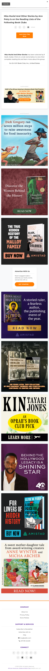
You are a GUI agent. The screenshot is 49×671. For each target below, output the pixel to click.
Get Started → (24, 284)
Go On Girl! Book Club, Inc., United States (24, 63)
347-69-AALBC (24, 641)
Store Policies (24, 618)
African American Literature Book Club (19, 668)
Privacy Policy (24, 615)
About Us (24, 612)
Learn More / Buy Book (24, 35)
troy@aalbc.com (24, 638)
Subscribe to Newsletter (24, 629)
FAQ (24, 635)
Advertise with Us (24, 632)
